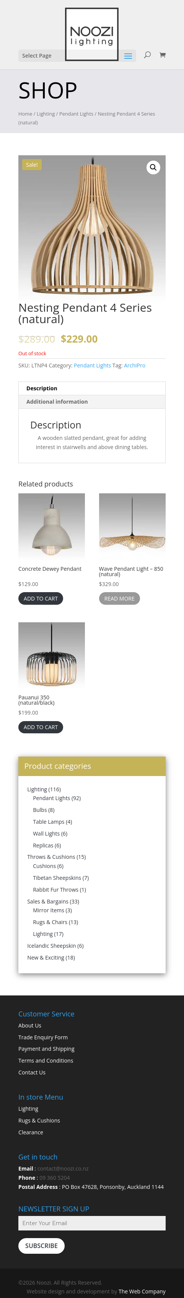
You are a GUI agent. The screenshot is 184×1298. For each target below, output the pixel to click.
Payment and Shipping (46, 1048)
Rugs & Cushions (39, 1120)
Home (25, 113)
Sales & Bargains (47, 901)
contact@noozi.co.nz (63, 1168)
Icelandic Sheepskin (51, 945)
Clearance (30, 1132)
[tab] (92, 388)
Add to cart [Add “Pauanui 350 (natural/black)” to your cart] (41, 727)
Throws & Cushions (51, 856)
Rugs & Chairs (50, 922)
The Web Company (142, 1291)
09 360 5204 (54, 1177)
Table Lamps (48, 821)
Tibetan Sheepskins (57, 877)
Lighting (46, 113)
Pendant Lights (76, 113)
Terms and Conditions (45, 1060)
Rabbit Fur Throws (55, 889)
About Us (29, 1025)
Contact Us (32, 1072)
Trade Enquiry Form (43, 1037)
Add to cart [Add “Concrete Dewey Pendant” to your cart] (41, 598)
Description (41, 388)
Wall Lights (46, 833)
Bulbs (40, 809)
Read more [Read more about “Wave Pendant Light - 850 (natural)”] (119, 598)
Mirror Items (48, 910)
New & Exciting (45, 957)
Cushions (44, 866)
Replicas (43, 845)
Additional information (57, 401)
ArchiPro (134, 365)
